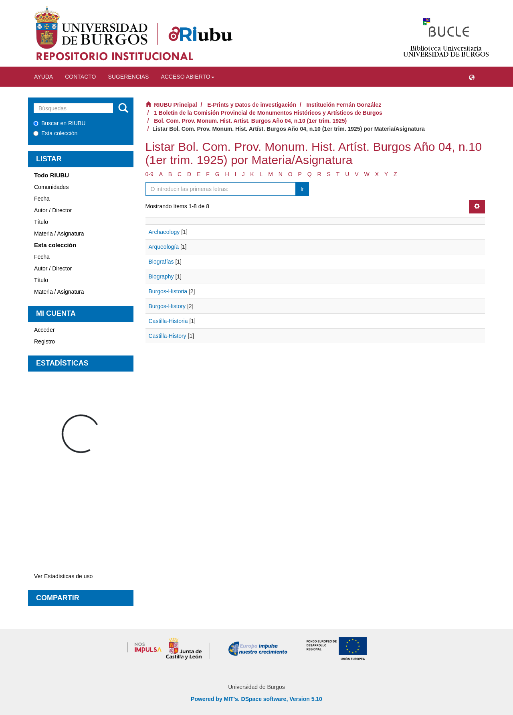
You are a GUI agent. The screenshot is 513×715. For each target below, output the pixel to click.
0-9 (149, 174)
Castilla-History (167, 336)
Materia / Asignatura (59, 233)
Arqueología (164, 247)
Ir (302, 189)
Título (41, 222)
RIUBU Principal (175, 105)
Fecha (42, 198)
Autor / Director (53, 210)
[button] (472, 76)
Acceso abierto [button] (187, 76)
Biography (161, 276)
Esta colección (55, 133)
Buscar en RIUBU (59, 123)
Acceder (44, 330)
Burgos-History (167, 306)
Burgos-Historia (168, 291)
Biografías (161, 261)
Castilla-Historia (168, 321)
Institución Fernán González (344, 105)
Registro (44, 341)
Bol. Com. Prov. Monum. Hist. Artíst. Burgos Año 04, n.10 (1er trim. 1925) (250, 121)
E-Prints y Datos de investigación (251, 105)
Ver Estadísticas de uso (63, 576)
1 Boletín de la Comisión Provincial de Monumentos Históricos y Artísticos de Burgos (268, 113)
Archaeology (164, 232)
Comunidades (51, 187)
